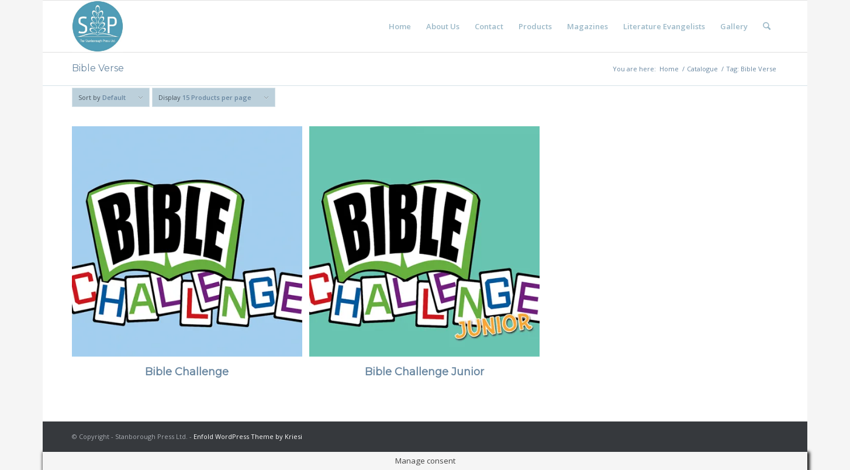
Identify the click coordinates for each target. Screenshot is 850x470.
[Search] (766, 26)
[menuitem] (400, 26)
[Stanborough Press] (97, 26)
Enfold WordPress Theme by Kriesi (248, 436)
